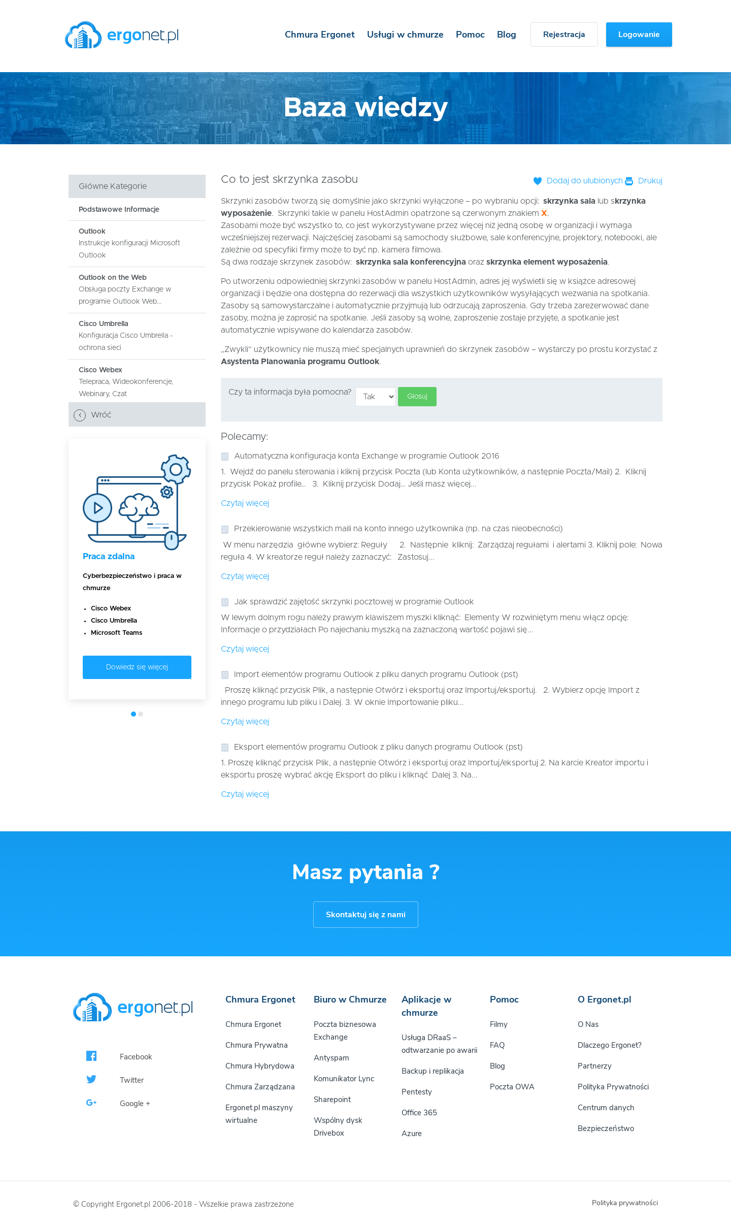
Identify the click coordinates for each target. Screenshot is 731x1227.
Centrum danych (606, 1108)
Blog (506, 34)
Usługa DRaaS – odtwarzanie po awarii (439, 1043)
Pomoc (470, 34)
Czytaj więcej (245, 503)
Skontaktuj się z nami (366, 914)
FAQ (497, 1045)
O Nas (588, 1024)
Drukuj (643, 181)
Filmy (499, 1024)
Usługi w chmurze (405, 34)
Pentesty (417, 1092)
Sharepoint (332, 1099)
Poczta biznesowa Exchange (345, 1030)
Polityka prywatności (625, 1203)
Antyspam (331, 1058)
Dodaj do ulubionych (578, 181)
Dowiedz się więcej (137, 667)
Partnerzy (595, 1066)
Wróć (92, 415)
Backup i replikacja (433, 1071)
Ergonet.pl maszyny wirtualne (259, 1114)
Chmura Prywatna (256, 1045)
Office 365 (419, 1113)
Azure (412, 1133)
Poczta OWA (512, 1087)
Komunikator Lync (344, 1079)
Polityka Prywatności (613, 1087)
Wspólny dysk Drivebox (338, 1126)
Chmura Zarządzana (260, 1087)
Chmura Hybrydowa (259, 1066)
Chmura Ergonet (320, 34)
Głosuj (417, 396)
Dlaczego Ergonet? (610, 1045)
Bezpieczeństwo (606, 1128)
